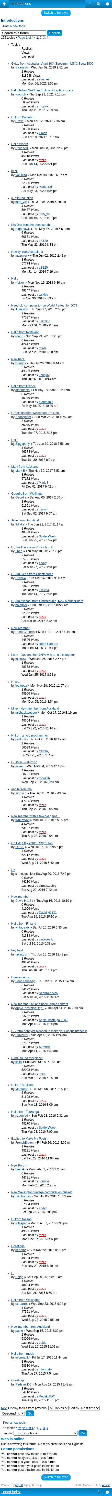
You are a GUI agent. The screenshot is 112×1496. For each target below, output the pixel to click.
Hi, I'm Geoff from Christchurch (32, 574)
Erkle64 (20, 578)
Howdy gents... (21, 977)
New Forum (19, 1165)
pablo (19, 1331)
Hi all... (16, 682)
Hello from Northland (25, 332)
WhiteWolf (22, 820)
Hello (14, 278)
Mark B (20, 471)
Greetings (18, 1246)
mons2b (44, 778)
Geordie (20, 497)
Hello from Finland (23, 923)
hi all (14, 171)
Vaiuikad (21, 175)
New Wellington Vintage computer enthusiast (41, 1192)
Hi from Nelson (21, 1219)
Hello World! (19, 144)
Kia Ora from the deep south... (31, 225)
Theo (18, 551)
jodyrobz (21, 685)
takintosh (21, 954)
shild (18, 1062)
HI (12, 1273)
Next (4, 1408)
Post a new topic (14, 26)
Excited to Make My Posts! (29, 1138)
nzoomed (21, 1115)
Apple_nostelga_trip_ (29, 1008)
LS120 (43, 241)
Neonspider (23, 417)
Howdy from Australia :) (27, 252)
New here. (18, 359)
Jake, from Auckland (25, 520)
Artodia (106, 1485)
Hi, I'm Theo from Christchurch (32, 547)
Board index (11, 1492)
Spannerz (21, 148)
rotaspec (21, 1223)
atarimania (22, 390)
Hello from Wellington (25, 1300)
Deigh (19, 1277)
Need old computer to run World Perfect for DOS (44, 305)
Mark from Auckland (24, 466)
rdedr (19, 336)
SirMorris (21, 1035)
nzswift (43, 509)
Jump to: (7, 1433)
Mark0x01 (45, 187)
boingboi (21, 605)
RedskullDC (23, 1384)
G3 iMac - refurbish (24, 762)
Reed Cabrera (25, 632)
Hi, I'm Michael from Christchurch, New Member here (47, 601)
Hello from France (23, 386)
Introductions (20, 4)
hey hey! (17, 950)
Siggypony (22, 444)
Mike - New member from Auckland (35, 708)
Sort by (84, 1408)
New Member (20, 628)
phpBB (19, 1485)
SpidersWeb (47, 536)
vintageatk (22, 927)
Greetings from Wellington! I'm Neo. (35, 413)
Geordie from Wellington (27, 493)
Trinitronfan (23, 1196)
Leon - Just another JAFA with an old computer (43, 655)
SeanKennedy (25, 981)
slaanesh (21, 67)
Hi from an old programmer (29, 735)
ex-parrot (21, 1304)
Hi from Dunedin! (22, 117)
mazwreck (22, 255)
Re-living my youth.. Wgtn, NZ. (32, 843)
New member (20, 896)
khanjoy (20, 363)
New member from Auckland (30, 1326)
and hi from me (21, 789)
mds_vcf (21, 202)
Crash (19, 121)
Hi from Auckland (23, 1085)
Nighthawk (22, 229)
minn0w (20, 659)
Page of (25, 37)
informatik (22, 1357)
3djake (19, 524)
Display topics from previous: (38, 1408)
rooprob (20, 94)
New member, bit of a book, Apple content (39, 1004)
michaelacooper (26, 712)
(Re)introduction (22, 198)
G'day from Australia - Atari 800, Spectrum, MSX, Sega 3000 (52, 63)
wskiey (20, 282)
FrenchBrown (24, 1142)
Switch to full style (56, 13)
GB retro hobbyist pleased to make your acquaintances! (49, 1031)
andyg (43, 563)
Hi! (13, 870)
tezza (42, 160)
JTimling (21, 309)
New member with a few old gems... (35, 816)
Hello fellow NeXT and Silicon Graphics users (42, 90)
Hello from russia (22, 1353)
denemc (20, 1250)
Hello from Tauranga (25, 1112)
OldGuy (20, 739)
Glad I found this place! (27, 1058)
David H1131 (24, 901)
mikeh (19, 766)
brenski (20, 1169)
